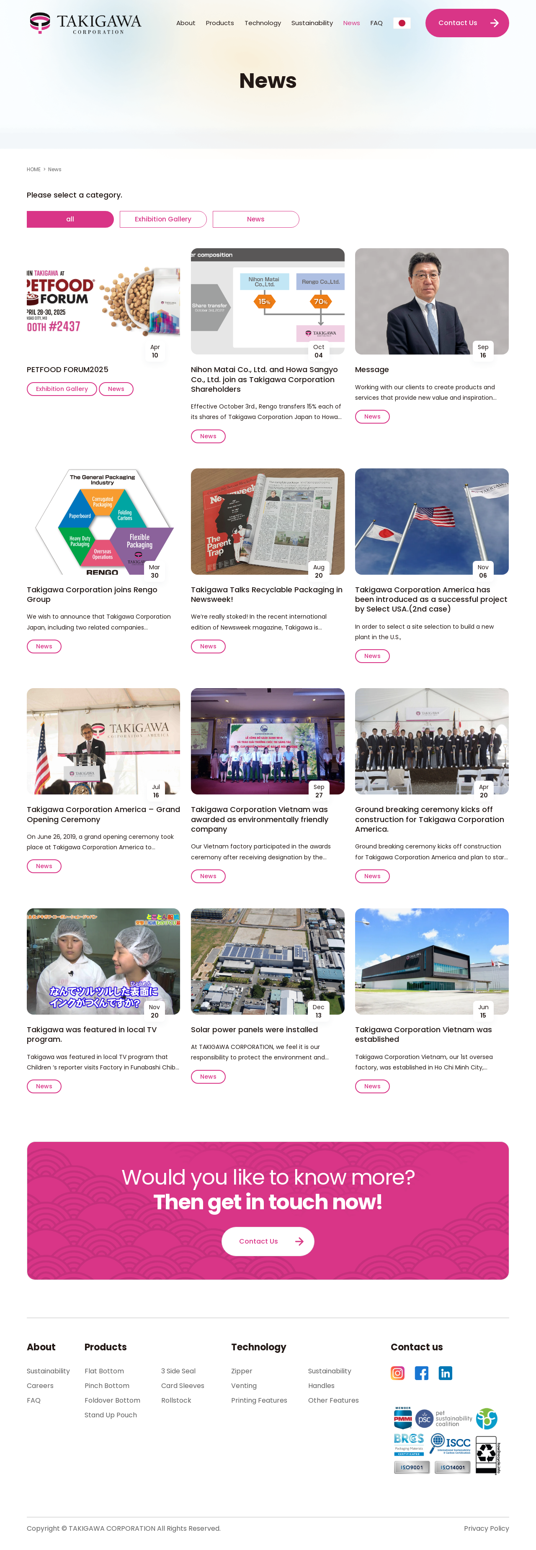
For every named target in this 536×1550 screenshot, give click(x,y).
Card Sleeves (182, 1386)
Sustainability (312, 22)
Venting (244, 1386)
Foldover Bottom (112, 1401)
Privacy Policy (486, 1529)
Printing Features (259, 1401)
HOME (34, 169)
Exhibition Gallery (167, 219)
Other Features (333, 1401)
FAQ (377, 22)
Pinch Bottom (107, 1386)
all (72, 219)
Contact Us (457, 23)
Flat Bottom (104, 1372)
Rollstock (176, 1401)
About (41, 1348)
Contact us (417, 1348)
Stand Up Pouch (111, 1416)
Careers (40, 1386)
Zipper (242, 1372)
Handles (321, 1386)
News (351, 22)
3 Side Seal (178, 1372)
